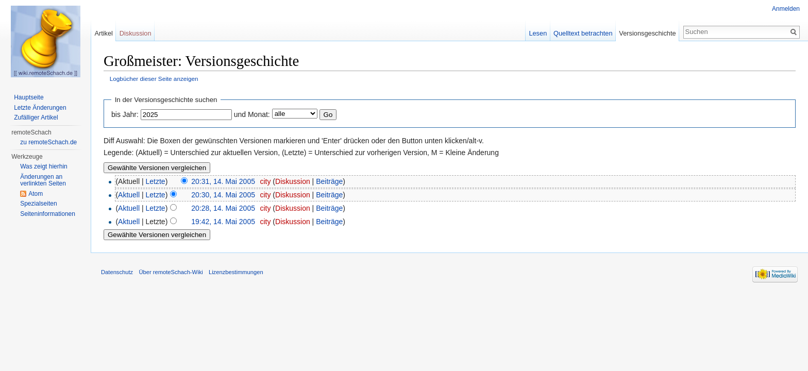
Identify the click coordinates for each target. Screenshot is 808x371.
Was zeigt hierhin (44, 166)
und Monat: (252, 114)
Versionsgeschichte (647, 33)
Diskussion (292, 181)
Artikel (103, 33)
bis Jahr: (125, 114)
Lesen (538, 33)
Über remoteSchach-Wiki (171, 272)
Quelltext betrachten (583, 33)
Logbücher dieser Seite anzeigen (154, 78)
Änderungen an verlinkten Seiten (43, 180)
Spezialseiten (38, 203)
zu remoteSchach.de (48, 142)
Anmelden (786, 8)
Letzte (155, 181)
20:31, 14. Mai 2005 (223, 181)
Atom (35, 193)
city (265, 181)
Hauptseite (28, 97)
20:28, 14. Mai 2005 (223, 208)
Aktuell (129, 195)
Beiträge (329, 181)
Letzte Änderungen (40, 107)
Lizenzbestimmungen (236, 272)
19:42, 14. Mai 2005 (223, 221)
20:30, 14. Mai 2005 (223, 195)
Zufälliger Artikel (36, 117)
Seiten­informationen (47, 213)
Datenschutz (117, 272)
